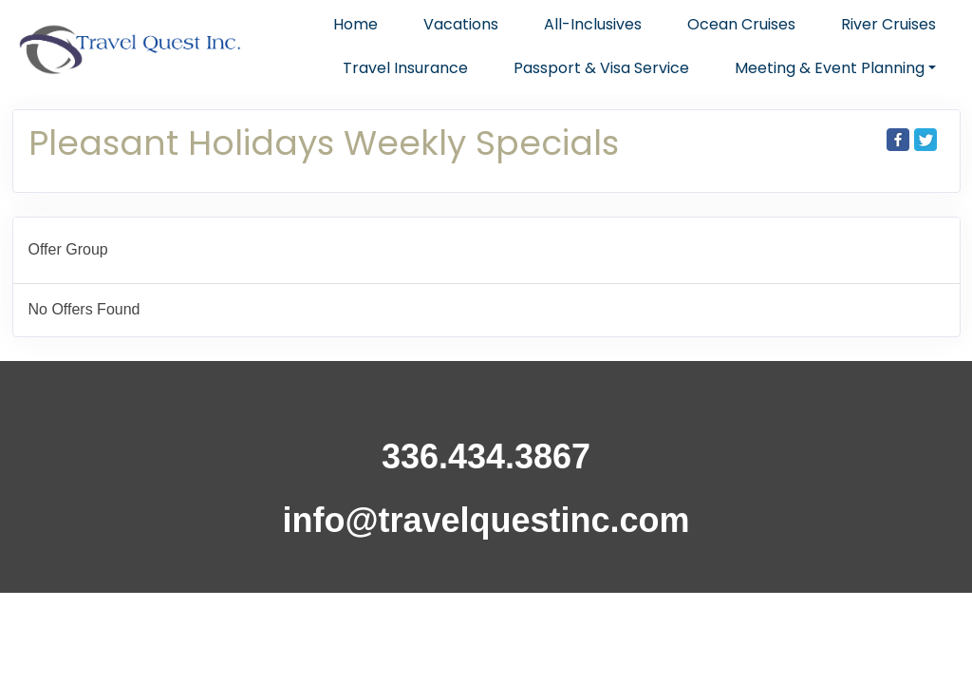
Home (355, 24)
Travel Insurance (405, 68)
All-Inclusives (593, 24)
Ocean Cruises (741, 24)
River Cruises (888, 24)
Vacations (460, 24)
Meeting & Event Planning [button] (830, 68)
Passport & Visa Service (601, 68)
